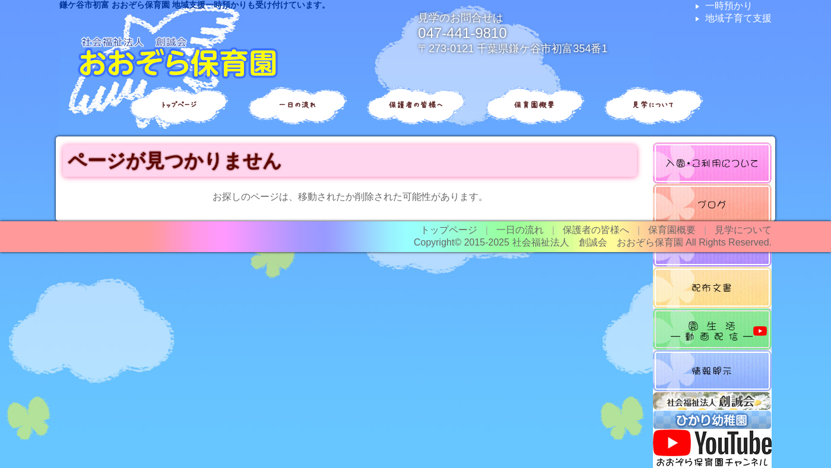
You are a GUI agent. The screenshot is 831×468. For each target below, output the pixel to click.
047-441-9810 (462, 33)
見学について (653, 105)
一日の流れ (297, 105)
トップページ (178, 105)
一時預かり (729, 6)
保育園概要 (534, 105)
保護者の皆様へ (415, 105)
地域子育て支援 (738, 18)
